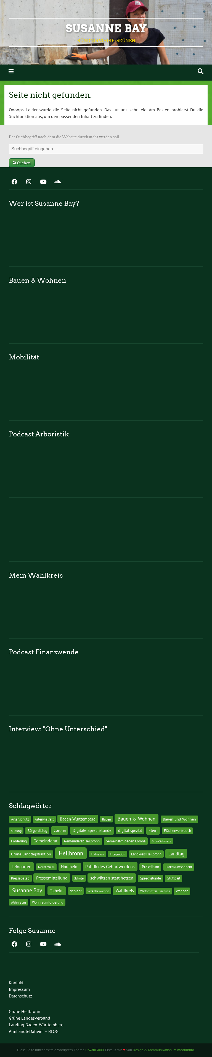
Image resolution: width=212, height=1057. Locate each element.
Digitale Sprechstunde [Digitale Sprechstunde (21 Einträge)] (92, 830)
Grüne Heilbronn (24, 1011)
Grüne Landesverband (29, 1018)
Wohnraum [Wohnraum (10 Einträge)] (18, 902)
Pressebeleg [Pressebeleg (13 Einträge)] (20, 878)
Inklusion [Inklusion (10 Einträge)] (97, 854)
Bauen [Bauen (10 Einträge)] (106, 819)
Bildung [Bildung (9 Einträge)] (16, 831)
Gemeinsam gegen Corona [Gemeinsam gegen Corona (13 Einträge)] (125, 841)
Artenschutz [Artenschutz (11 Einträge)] (20, 819)
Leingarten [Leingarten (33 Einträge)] (21, 866)
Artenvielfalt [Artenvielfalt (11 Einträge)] (44, 819)
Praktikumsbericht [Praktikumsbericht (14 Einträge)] (178, 866)
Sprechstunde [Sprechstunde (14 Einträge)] (150, 878)
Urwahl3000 (94, 1050)
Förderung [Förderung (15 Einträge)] (19, 841)
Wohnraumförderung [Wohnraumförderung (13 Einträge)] (47, 902)
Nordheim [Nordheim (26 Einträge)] (69, 866)
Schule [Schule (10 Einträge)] (79, 878)
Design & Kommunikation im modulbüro (163, 1050)
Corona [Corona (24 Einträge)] (60, 830)
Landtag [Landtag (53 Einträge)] (176, 853)
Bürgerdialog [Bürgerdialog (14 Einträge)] (37, 830)
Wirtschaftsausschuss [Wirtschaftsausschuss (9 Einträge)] (155, 891)
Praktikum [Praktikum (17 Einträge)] (150, 866)
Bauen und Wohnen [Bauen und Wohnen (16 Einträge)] (179, 819)
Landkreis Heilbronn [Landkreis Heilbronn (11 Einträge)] (146, 854)
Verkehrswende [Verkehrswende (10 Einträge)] (98, 891)
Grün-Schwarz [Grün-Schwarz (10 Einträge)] (161, 841)
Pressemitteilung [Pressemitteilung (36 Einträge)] (52, 878)
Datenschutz (20, 996)
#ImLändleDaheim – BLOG (34, 1031)
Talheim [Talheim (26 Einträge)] (56, 890)
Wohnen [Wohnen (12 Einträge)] (182, 891)
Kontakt (16, 982)
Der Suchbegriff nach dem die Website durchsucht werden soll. (64, 137)
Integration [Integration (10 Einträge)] (117, 854)
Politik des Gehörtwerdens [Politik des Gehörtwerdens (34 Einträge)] (110, 866)
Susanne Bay (106, 28)
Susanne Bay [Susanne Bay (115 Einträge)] (27, 890)
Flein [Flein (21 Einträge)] (153, 830)
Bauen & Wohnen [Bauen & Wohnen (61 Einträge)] (136, 819)
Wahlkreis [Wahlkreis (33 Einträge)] (125, 890)
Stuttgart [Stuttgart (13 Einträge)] (173, 878)
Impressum (19, 989)
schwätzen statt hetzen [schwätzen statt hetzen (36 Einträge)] (111, 878)
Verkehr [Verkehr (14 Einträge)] (75, 890)
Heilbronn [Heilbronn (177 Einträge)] (71, 853)
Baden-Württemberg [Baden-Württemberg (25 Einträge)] (78, 819)
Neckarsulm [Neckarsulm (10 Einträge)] (46, 867)
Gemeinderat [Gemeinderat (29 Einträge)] (45, 840)
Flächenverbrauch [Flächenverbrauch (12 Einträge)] (177, 830)
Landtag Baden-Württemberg (36, 1024)
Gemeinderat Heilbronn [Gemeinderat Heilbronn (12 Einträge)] (82, 841)
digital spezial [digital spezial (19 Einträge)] (130, 830)
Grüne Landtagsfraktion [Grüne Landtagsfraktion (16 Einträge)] (31, 854)
